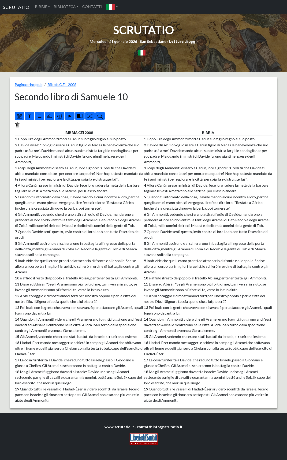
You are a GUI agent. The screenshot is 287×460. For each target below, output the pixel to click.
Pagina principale (28, 84)
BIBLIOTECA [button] (65, 6)
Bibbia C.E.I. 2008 (62, 84)
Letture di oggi (182, 41)
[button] (112, 7)
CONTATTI (92, 6)
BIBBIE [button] (41, 6)
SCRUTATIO (16, 7)
